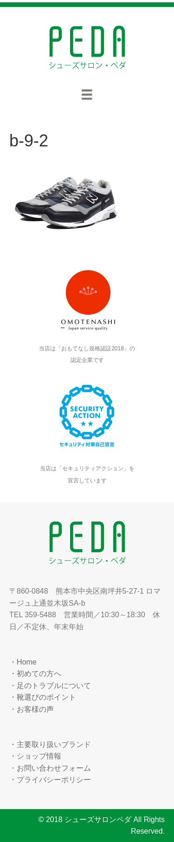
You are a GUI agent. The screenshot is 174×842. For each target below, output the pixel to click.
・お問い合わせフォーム (50, 768)
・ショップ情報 (35, 756)
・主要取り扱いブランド (50, 744)
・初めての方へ (35, 673)
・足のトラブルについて (50, 686)
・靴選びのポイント (42, 697)
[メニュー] (86, 94)
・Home (23, 662)
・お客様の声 (31, 709)
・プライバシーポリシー (50, 780)
